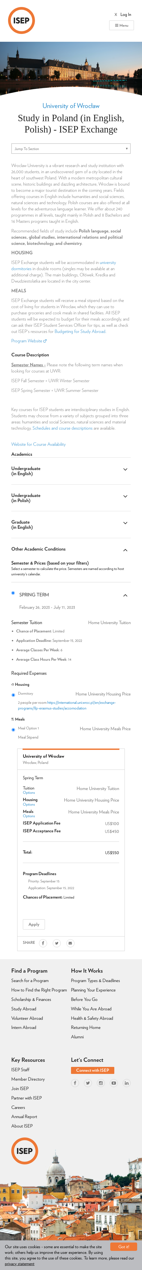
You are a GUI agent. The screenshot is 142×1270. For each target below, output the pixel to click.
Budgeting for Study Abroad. (80, 331)
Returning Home (86, 1027)
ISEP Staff (20, 1069)
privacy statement (19, 1263)
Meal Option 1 (74, 728)
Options (29, 792)
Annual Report (24, 1116)
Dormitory (74, 693)
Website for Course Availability (38, 444)
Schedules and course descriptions (63, 428)
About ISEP (22, 1126)
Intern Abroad (23, 1027)
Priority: (34, 881)
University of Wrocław (71, 106)
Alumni (77, 1036)
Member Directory (28, 1079)
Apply (34, 924)
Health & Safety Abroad (92, 1018)
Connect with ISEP (92, 1070)
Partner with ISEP (26, 1098)
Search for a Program (30, 980)
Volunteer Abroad (27, 1018)
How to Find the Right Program (39, 990)
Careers (18, 1107)
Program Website (29, 340)
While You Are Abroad (91, 1008)
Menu (121, 25)
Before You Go (84, 999)
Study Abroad (23, 1008)
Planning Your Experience (93, 990)
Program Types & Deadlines (95, 980)
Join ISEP (20, 1088)
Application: (37, 888)
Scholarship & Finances (31, 999)
